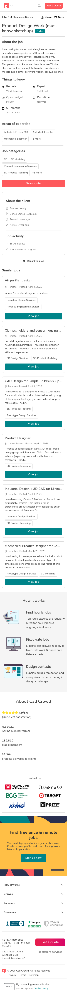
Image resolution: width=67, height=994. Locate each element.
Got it (9, 986)
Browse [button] (33, 894)
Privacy (12, 975)
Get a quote (50, 942)
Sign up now (33, 858)
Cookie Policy (41, 988)
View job (33, 316)
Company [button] (33, 903)
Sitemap (34, 975)
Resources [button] (33, 912)
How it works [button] (33, 885)
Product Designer (18, 438)
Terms (22, 975)
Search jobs (33, 183)
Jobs (4, 17)
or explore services (50, 952)
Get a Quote (54, 5)
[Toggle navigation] (8, 6)
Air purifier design (18, 280)
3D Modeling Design (21, 17)
